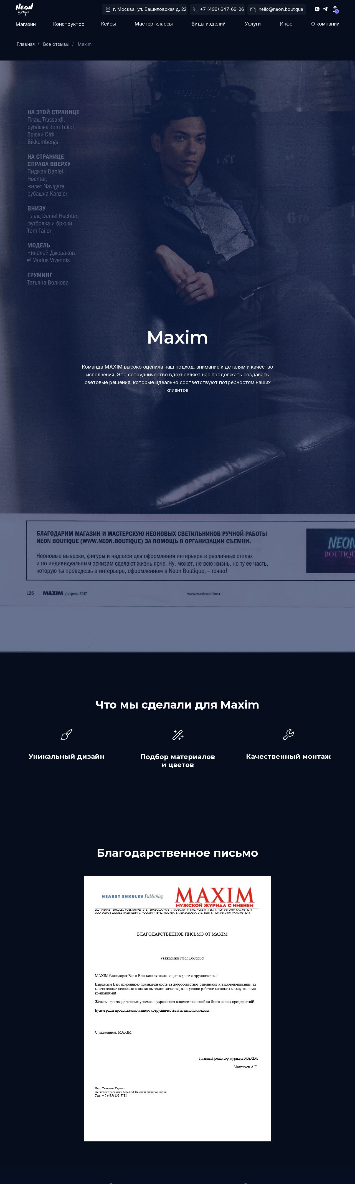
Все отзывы (56, 44)
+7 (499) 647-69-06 (222, 9)
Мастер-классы (154, 24)
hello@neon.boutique (280, 9)
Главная (26, 44)
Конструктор (69, 24)
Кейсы (108, 24)
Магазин (26, 24)
